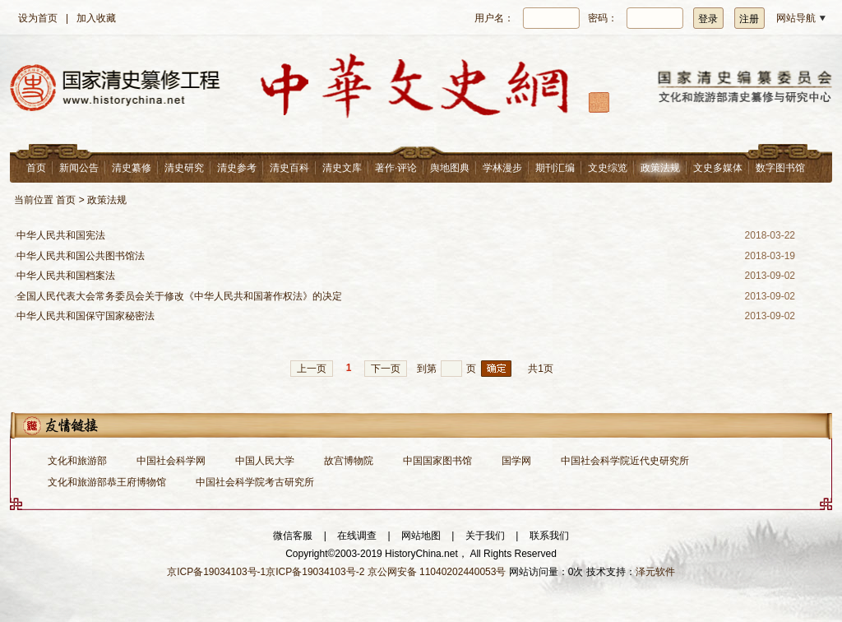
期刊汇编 (555, 168)
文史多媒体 (718, 168)
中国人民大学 (264, 460)
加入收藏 (96, 18)
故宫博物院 (348, 460)
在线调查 (357, 535)
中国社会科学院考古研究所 (255, 482)
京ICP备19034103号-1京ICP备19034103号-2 (265, 572)
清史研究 (184, 168)
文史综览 (607, 168)
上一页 (311, 368)
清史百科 (289, 168)
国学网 (516, 460)
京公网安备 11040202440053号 (437, 572)
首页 (36, 168)
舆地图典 (450, 168)
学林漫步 (502, 168)
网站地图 (421, 535)
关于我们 (485, 535)
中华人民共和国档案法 (65, 275)
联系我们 (549, 535)
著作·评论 (396, 168)
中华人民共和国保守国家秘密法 (85, 316)
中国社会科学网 (171, 460)
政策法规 (660, 168)
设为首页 (38, 18)
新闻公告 (79, 168)
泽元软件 (655, 572)
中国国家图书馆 (437, 460)
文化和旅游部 (77, 460)
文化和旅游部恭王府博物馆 (107, 482)
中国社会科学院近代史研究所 (625, 460)
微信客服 (292, 535)
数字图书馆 (780, 168)
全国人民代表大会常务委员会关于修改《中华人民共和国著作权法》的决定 (179, 296)
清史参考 (237, 168)
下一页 (385, 368)
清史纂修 (131, 168)
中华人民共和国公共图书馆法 (80, 256)
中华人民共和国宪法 (60, 235)
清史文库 (342, 168)
